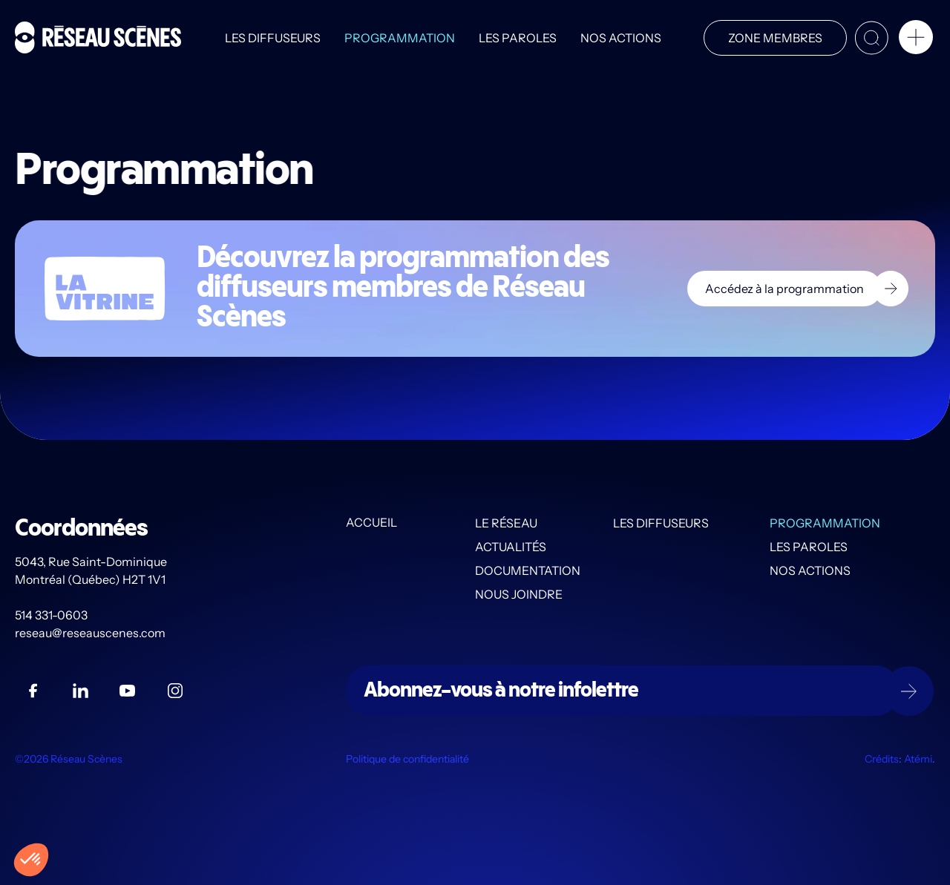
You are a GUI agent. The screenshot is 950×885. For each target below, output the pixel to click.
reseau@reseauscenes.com (91, 632)
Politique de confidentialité (407, 759)
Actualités (510, 547)
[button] (916, 40)
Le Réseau (506, 523)
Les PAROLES (517, 38)
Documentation (527, 570)
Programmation (399, 38)
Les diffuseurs (272, 38)
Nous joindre (519, 594)
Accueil (371, 523)
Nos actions (620, 38)
